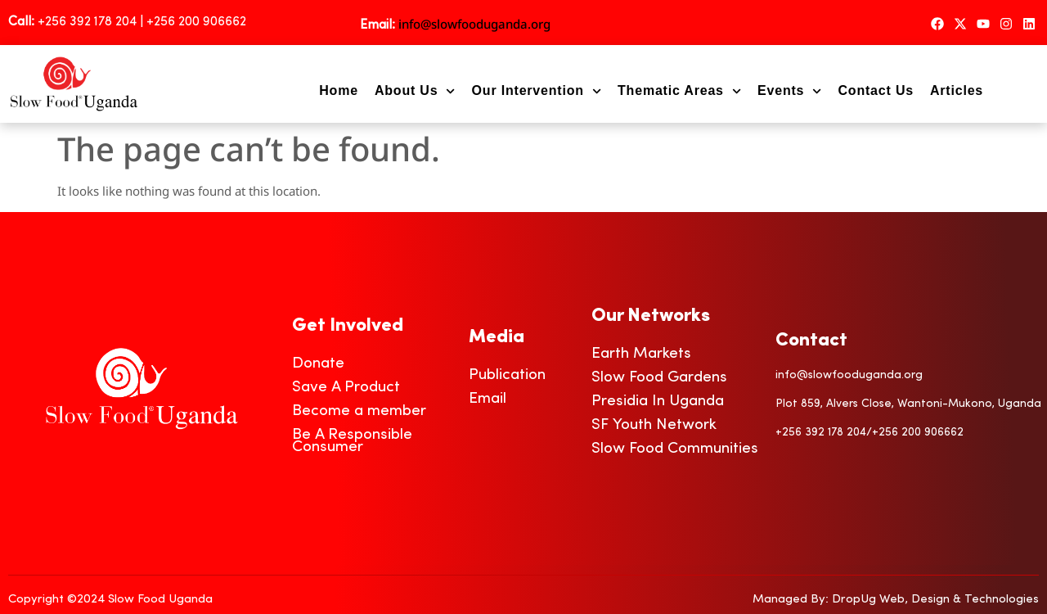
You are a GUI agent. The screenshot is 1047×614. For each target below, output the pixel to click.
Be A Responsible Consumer (352, 441)
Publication (507, 375)
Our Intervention (536, 91)
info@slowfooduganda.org (474, 24)
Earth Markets (641, 354)
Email (487, 399)
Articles (956, 90)
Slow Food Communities (674, 449)
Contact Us (875, 90)
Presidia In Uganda (657, 401)
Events (789, 91)
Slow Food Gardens (659, 378)
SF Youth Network (654, 425)
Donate (318, 364)
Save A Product (346, 387)
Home (338, 90)
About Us (415, 91)
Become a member (359, 411)
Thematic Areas (679, 91)
